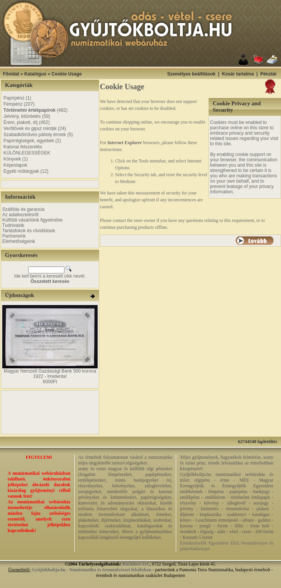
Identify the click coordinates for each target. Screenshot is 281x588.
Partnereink (14, 236)
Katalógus (35, 74)
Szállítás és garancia (23, 209)
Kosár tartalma (238, 74)
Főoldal (11, 74)
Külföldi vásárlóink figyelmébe (32, 220)
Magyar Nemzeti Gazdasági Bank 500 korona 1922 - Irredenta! (50, 373)
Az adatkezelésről (20, 214)
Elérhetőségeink (18, 241)
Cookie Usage (66, 74)
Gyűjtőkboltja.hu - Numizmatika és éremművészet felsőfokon (91, 569)
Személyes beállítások (191, 74)
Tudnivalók (13, 225)
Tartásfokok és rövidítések (28, 230)
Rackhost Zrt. (135, 564)
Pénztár (268, 74)
